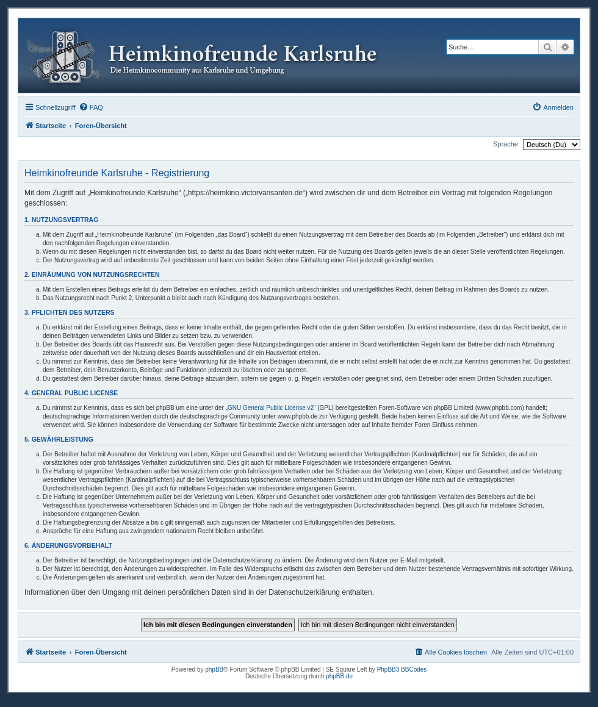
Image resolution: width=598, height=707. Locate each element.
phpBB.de (339, 676)
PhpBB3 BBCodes (402, 669)
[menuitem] (91, 107)
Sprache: (506, 144)
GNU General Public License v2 (271, 407)
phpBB (214, 669)
